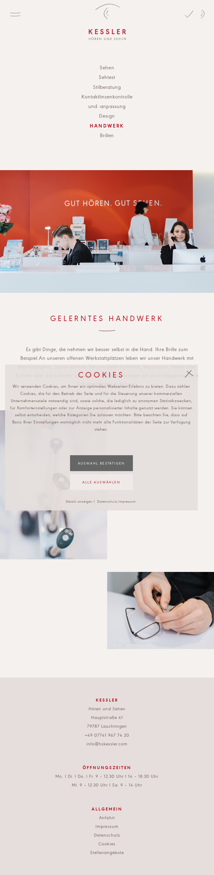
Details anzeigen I (80, 501)
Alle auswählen (101, 482)
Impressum (127, 501)
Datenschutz (107, 501)
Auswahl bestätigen (101, 463)
